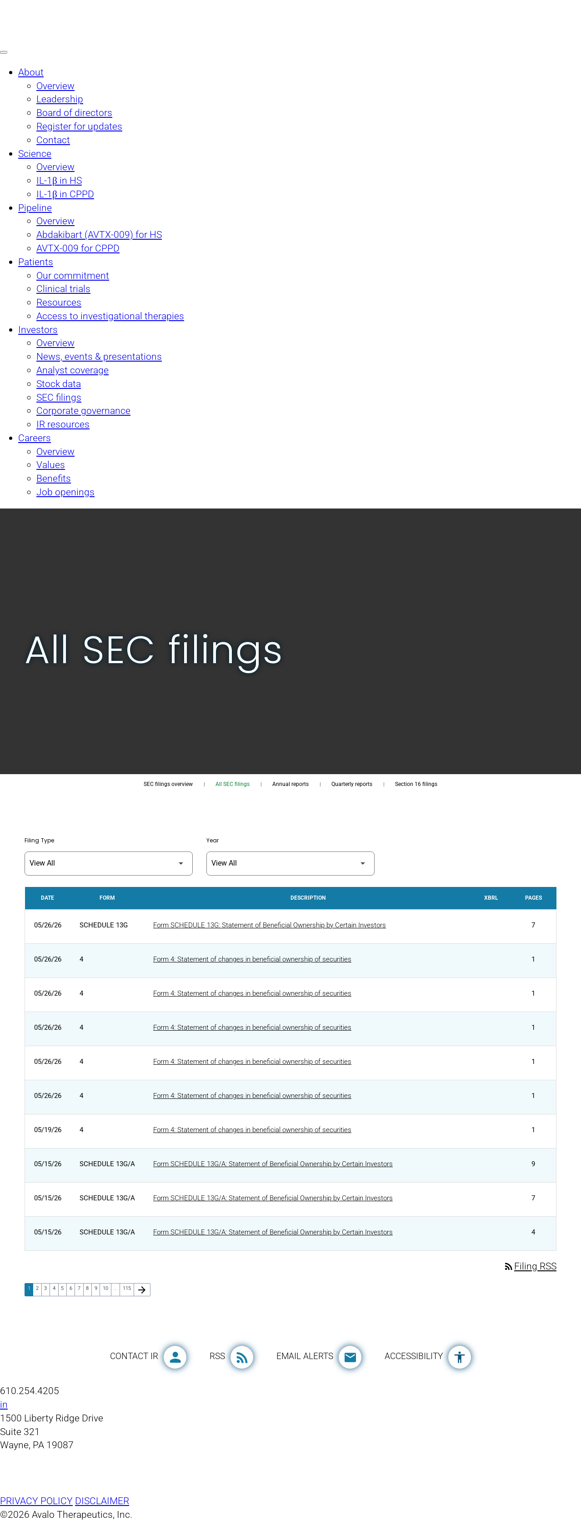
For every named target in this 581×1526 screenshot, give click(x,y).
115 (128, 1293)
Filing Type (39, 841)
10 (106, 1293)
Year (212, 841)
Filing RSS (529, 1270)
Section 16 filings (416, 784)
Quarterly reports (351, 784)
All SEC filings (232, 784)
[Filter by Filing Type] (109, 864)
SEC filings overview (168, 784)
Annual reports (290, 784)
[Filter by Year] (290, 864)
